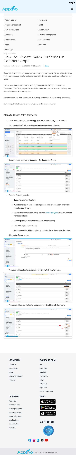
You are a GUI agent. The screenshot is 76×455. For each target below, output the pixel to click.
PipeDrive (43, 388)
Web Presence (44, 40)
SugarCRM (43, 384)
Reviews (12, 428)
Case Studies (14, 424)
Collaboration (9, 40)
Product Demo (15, 405)
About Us (13, 365)
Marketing (8, 35)
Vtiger (42, 380)
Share (47, 66)
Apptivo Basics (10, 20)
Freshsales (44, 376)
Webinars (13, 401)
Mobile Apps (8, 50)
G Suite (6, 45)
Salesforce (43, 372)
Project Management (12, 25)
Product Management (47, 35)
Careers (12, 380)
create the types (52, 213)
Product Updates (15, 412)
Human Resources (11, 30)
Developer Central (16, 409)
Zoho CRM (43, 368)
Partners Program (16, 376)
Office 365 (42, 45)
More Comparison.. (47, 391)
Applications (14, 420)
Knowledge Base (15, 416)
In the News (14, 368)
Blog (11, 372)
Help (5, 54)
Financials (42, 20)
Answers (12, 54)
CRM (40, 25)
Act (41, 365)
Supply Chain (43, 30)
